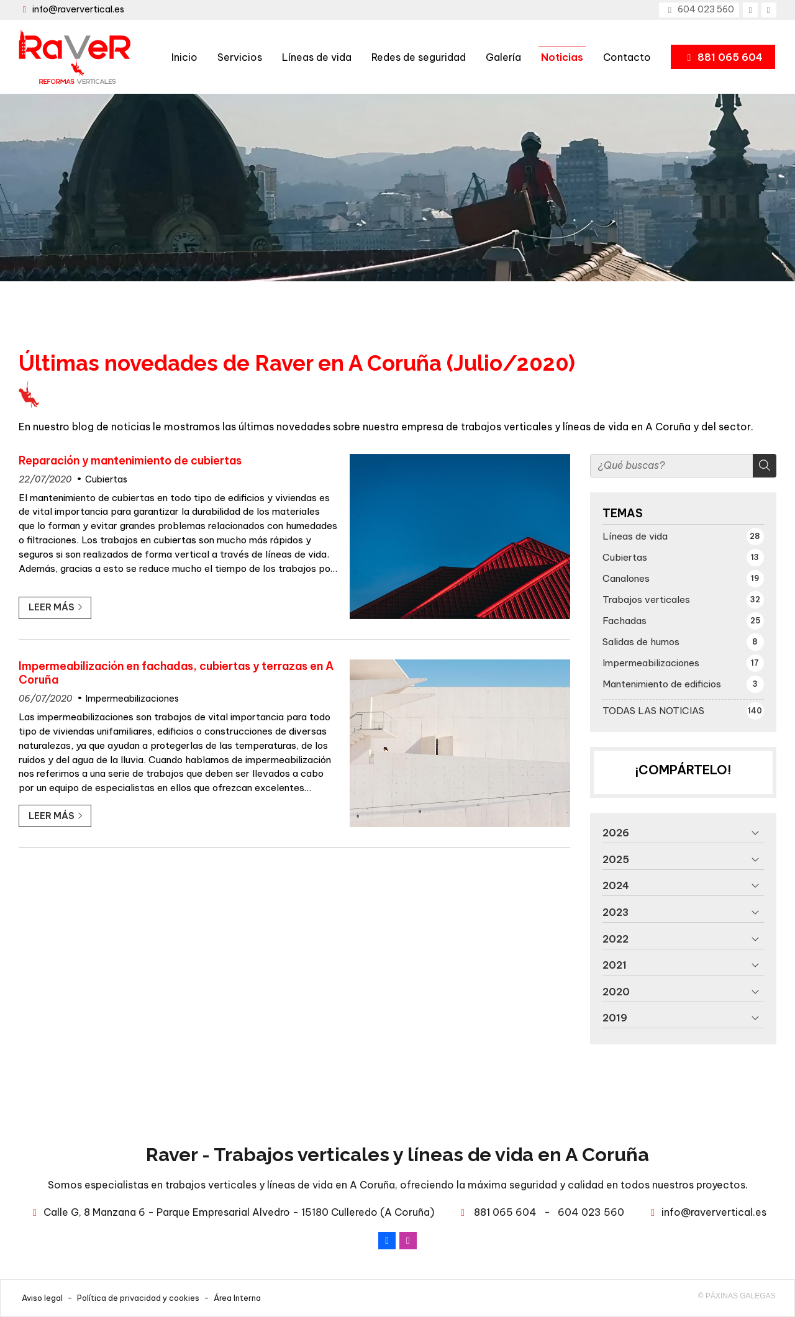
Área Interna (237, 1298)
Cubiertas (106, 479)
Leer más (52, 607)
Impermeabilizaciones (132, 698)
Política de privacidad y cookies (138, 1298)
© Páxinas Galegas (737, 1296)
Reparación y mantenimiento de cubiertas (130, 461)
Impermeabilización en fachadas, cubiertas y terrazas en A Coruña (176, 673)
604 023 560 (591, 1212)
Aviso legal (42, 1298)
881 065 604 (505, 1212)
